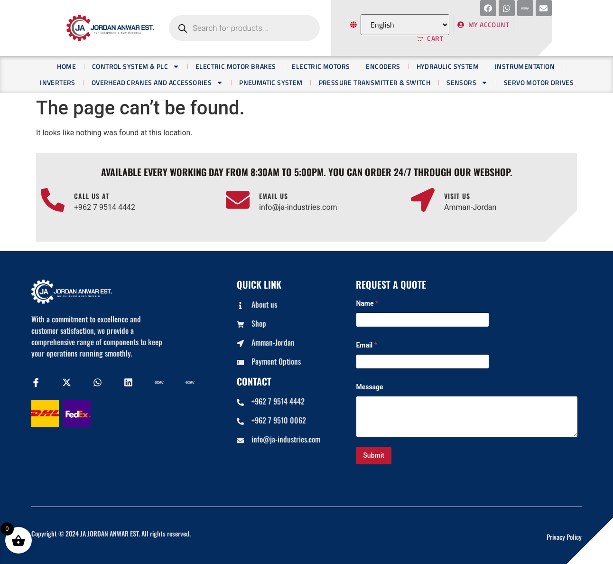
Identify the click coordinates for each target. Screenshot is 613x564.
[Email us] (238, 200)
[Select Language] (405, 24)
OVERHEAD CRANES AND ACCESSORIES (157, 83)
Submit (373, 455)
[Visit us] (423, 200)
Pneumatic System (270, 82)
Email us (273, 196)
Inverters (57, 82)
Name (367, 303)
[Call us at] (53, 200)
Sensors (467, 83)
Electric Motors (321, 66)
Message (369, 387)
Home (66, 66)
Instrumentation (525, 66)
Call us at (91, 196)
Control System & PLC (135, 66)
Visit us (457, 196)
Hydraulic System (448, 66)
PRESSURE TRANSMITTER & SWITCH (375, 82)
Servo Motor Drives (539, 82)
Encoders (383, 66)
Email (366, 345)
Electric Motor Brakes (235, 66)
